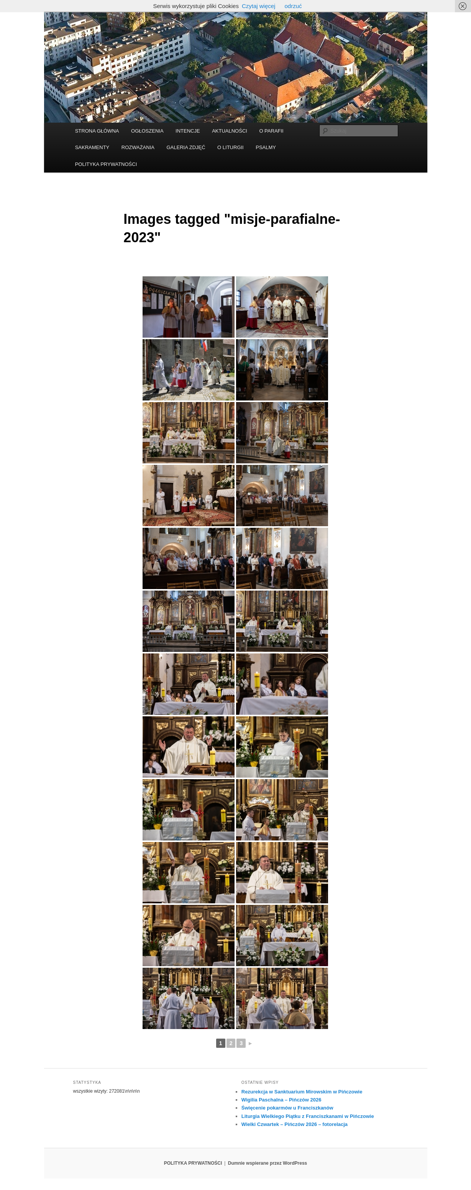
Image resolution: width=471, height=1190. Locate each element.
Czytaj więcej (259, 6)
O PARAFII (271, 131)
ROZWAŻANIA (137, 147)
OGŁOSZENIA (147, 131)
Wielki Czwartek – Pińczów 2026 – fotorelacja (294, 1124)
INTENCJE (188, 131)
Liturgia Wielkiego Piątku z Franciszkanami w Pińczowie (307, 1116)
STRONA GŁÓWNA (97, 131)
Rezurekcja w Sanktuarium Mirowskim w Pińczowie (302, 1092)
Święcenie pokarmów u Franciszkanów (287, 1108)
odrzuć (293, 6)
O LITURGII (230, 147)
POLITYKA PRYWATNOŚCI (106, 164)
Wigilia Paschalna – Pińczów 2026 (281, 1100)
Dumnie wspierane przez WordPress (267, 1163)
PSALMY (266, 147)
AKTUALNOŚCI (229, 131)
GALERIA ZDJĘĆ (185, 147)
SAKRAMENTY (92, 147)
